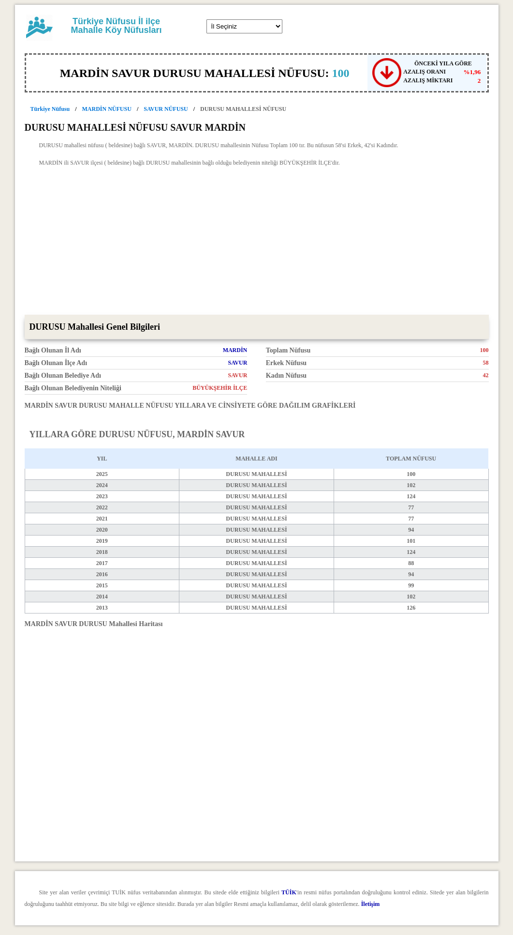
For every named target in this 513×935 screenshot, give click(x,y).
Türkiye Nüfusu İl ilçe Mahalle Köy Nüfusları (116, 25)
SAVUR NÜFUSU (166, 109)
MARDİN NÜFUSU (107, 109)
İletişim (370, 904)
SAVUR (238, 362)
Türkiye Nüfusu (50, 109)
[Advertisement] (257, 242)
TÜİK (288, 892)
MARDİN (235, 350)
